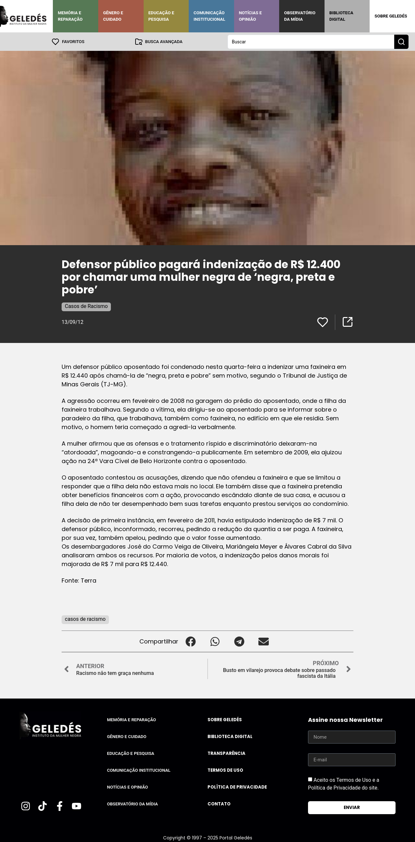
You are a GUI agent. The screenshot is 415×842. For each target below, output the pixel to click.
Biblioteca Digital (341, 16)
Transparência (226, 753)
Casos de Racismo (86, 306)
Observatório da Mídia (299, 16)
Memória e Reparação (70, 16)
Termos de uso (225, 770)
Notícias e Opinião (250, 16)
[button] (190, 641)
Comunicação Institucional (209, 16)
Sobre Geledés (390, 16)
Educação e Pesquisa (161, 16)
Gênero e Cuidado (113, 16)
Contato (219, 804)
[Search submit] (401, 41)
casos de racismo (85, 619)
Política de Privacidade (237, 787)
